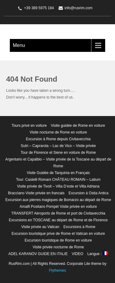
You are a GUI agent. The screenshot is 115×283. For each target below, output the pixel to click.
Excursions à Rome (79, 227)
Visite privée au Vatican (40, 227)
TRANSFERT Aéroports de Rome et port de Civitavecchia (58, 213)
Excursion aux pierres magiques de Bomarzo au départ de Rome (58, 200)
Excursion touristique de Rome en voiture (58, 240)
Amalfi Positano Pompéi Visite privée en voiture (58, 206)
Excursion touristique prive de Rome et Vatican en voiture (58, 233)
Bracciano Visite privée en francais (36, 193)
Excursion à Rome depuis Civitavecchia (58, 139)
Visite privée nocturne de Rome (58, 247)
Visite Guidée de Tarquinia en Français (58, 173)
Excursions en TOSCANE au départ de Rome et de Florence (58, 220)
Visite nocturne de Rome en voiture (58, 132)
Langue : (97, 254)
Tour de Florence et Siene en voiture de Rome (58, 152)
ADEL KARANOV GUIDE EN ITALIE (37, 254)
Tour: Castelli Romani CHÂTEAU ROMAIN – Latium (58, 179)
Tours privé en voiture (29, 125)
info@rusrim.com (79, 8)
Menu (19, 45)
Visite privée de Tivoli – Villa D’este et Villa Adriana (58, 186)
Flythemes (57, 270)
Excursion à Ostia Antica (89, 193)
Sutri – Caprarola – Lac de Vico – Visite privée (58, 146)
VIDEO (77, 254)
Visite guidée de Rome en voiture (78, 125)
